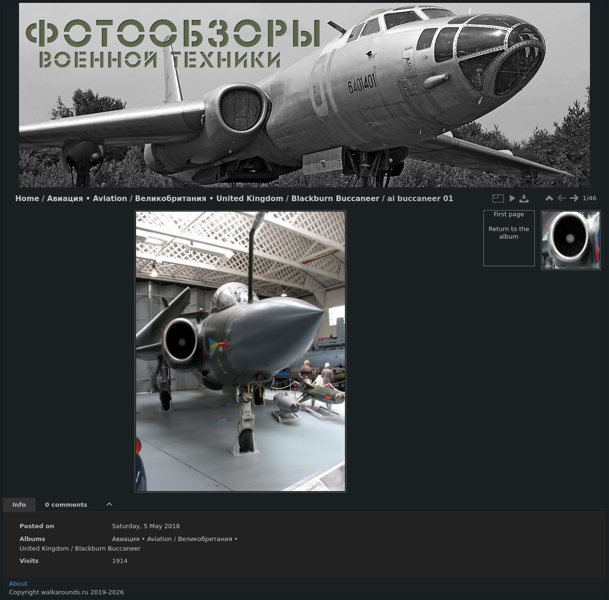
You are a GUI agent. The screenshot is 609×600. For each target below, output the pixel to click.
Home (27, 198)
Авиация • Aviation (87, 198)
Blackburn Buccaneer (335, 198)
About (18, 583)
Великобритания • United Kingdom (209, 198)
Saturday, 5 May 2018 (146, 526)
